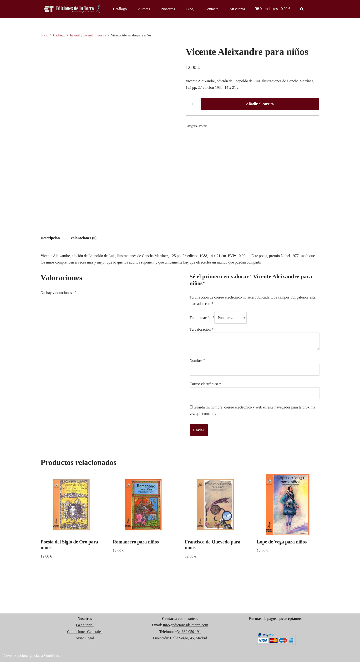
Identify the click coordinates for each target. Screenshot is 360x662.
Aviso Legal (85, 638)
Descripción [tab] (50, 238)
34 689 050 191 (189, 632)
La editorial (84, 625)
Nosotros (168, 9)
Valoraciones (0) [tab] (83, 238)
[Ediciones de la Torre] (73, 9)
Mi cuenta (237, 9)
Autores (144, 9)
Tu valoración (202, 330)
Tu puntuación (202, 318)
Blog (190, 9)
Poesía (101, 35)
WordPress (52, 656)
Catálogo (120, 9)
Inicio (45, 35)
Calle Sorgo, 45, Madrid (188, 638)
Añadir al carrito (260, 104)
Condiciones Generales (84, 632)
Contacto (212, 9)
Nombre (197, 360)
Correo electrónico (205, 384)
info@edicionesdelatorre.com (185, 625)
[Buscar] (302, 9)
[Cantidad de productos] (192, 104)
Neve (8, 656)
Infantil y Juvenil (81, 35)
